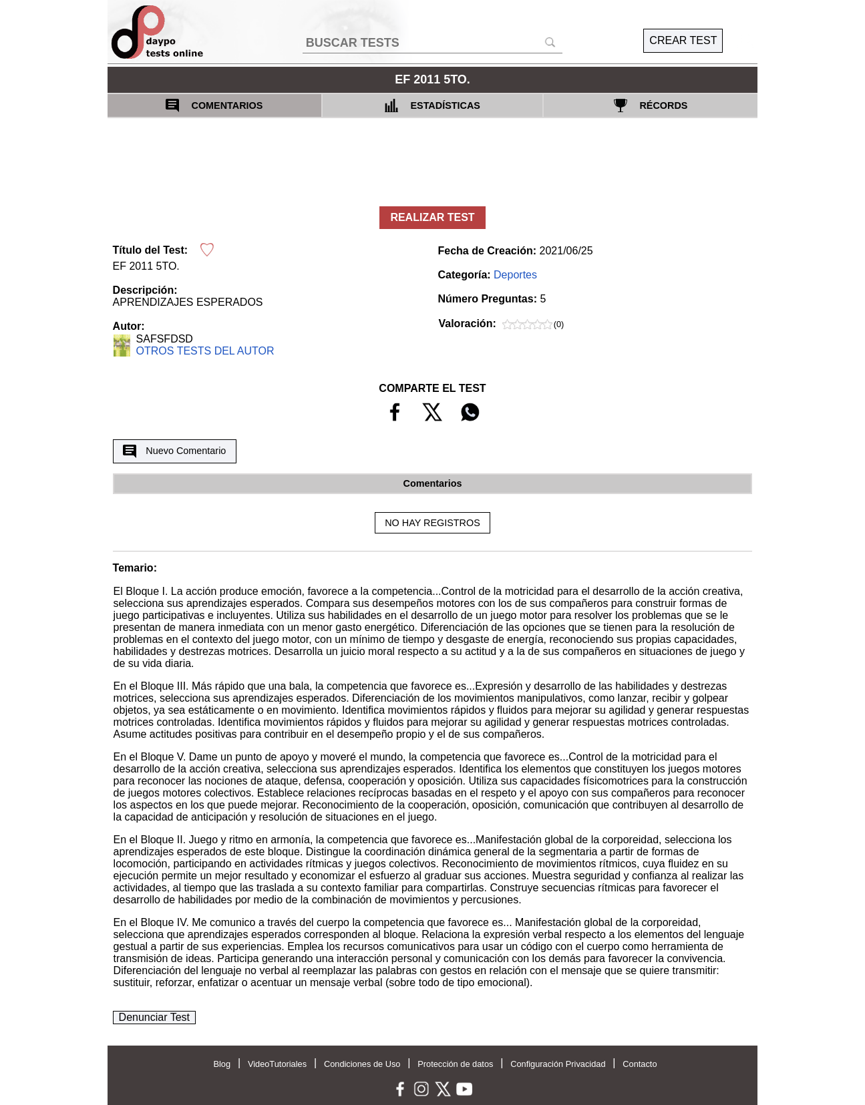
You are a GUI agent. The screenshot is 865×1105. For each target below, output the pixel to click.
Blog (221, 1064)
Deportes (515, 274)
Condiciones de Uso (362, 1064)
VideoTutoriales (277, 1064)
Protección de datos (455, 1064)
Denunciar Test (154, 1017)
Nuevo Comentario (174, 451)
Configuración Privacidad (557, 1064)
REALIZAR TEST (432, 217)
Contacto (640, 1064)
